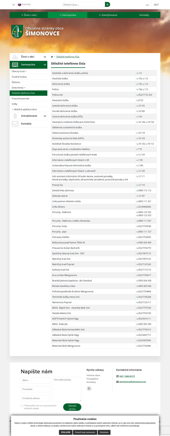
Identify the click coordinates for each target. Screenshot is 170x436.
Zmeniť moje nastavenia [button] (85, 432)
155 (140, 83)
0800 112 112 (144, 190)
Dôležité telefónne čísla (23, 93)
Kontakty (144, 15)
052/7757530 (144, 307)
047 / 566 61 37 (127, 376)
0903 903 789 (144, 324)
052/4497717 (144, 334)
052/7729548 (144, 226)
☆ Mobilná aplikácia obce (24, 109)
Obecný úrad (19, 71)
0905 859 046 (144, 286)
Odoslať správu (72, 407)
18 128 (141, 122)
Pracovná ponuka (20, 98)
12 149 (141, 170)
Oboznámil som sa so (40, 407)
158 (140, 89)
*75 (140, 149)
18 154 (150, 122)
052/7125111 (144, 302)
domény (13, 429)
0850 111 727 (144, 231)
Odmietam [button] (104, 432)
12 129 (141, 154)
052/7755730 (144, 313)
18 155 (141, 105)
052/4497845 (144, 340)
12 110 (141, 185)
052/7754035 (144, 237)
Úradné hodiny (19, 76)
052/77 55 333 (145, 94)
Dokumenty (18, 87)
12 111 (141, 176)
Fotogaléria (92, 379)
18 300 (141, 111)
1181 (140, 160)
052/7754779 (144, 248)
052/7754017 (144, 275)
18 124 (141, 138)
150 (140, 78)
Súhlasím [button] (65, 432)
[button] (29, 15)
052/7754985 (144, 345)
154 (140, 116)
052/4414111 (144, 318)
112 (140, 73)
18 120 (141, 143)
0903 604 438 (144, 280)
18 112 (150, 143)
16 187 (141, 195)
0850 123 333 (144, 215)
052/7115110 (144, 269)
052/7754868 (144, 291)
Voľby (14, 104)
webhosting (35, 426)
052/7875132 (144, 258)
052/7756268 (144, 296)
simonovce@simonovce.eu (132, 382)
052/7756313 (144, 329)
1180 (140, 165)
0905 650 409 (144, 242)
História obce (93, 375)
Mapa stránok (15, 426)
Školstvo (16, 82)
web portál (25, 426)
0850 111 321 (144, 201)
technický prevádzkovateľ (20, 431)
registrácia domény (24, 429)
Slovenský (24, 4)
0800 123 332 (144, 212)
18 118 (141, 132)
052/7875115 (144, 253)
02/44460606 (144, 206)
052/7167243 (144, 264)
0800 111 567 (144, 220)
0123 (140, 100)
